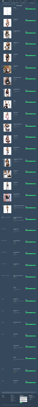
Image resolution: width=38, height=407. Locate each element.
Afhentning (12, 398)
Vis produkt (30, 20)
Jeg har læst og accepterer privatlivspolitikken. (23, 401)
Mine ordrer (3, 396)
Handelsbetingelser (12, 399)
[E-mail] (23, 398)
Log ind (2, 397)
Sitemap (11, 401)
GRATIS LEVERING (12, 400)
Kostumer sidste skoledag (13, 397)
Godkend (21, 402)
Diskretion (12, 396)
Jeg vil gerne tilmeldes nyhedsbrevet (23, 399)
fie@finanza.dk (31, 399)
